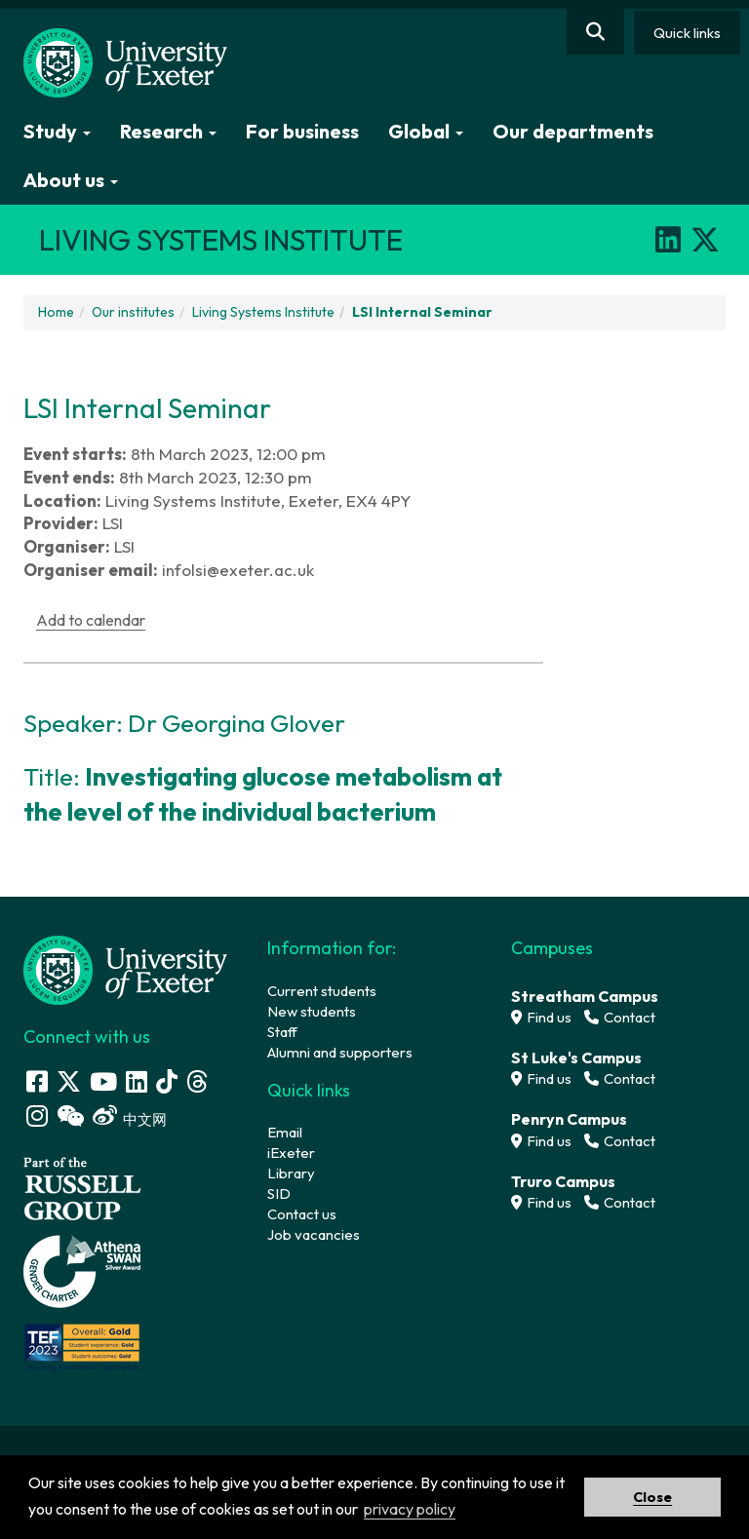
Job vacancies (313, 1234)
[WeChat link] (70, 1115)
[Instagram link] (37, 1115)
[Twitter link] (69, 1081)
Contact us (301, 1214)
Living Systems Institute (263, 312)
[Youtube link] (103, 1081)
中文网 (145, 1119)
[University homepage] (125, 968)
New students (311, 1011)
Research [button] (168, 131)
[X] (705, 239)
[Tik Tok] (166, 1081)
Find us (541, 1017)
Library (291, 1173)
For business (302, 131)
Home (56, 312)
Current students (321, 990)
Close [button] (652, 1497)
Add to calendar (90, 620)
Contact (619, 1017)
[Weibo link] (105, 1115)
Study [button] (57, 131)
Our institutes (133, 312)
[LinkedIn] (668, 239)
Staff (282, 1031)
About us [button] (70, 180)
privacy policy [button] (409, 1509)
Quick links (687, 32)
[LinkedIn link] (136, 1081)
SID (279, 1193)
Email (284, 1132)
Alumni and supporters (340, 1052)
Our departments (573, 131)
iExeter (291, 1152)
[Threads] (197, 1081)
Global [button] (425, 131)
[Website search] (595, 32)
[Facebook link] (37, 1081)
